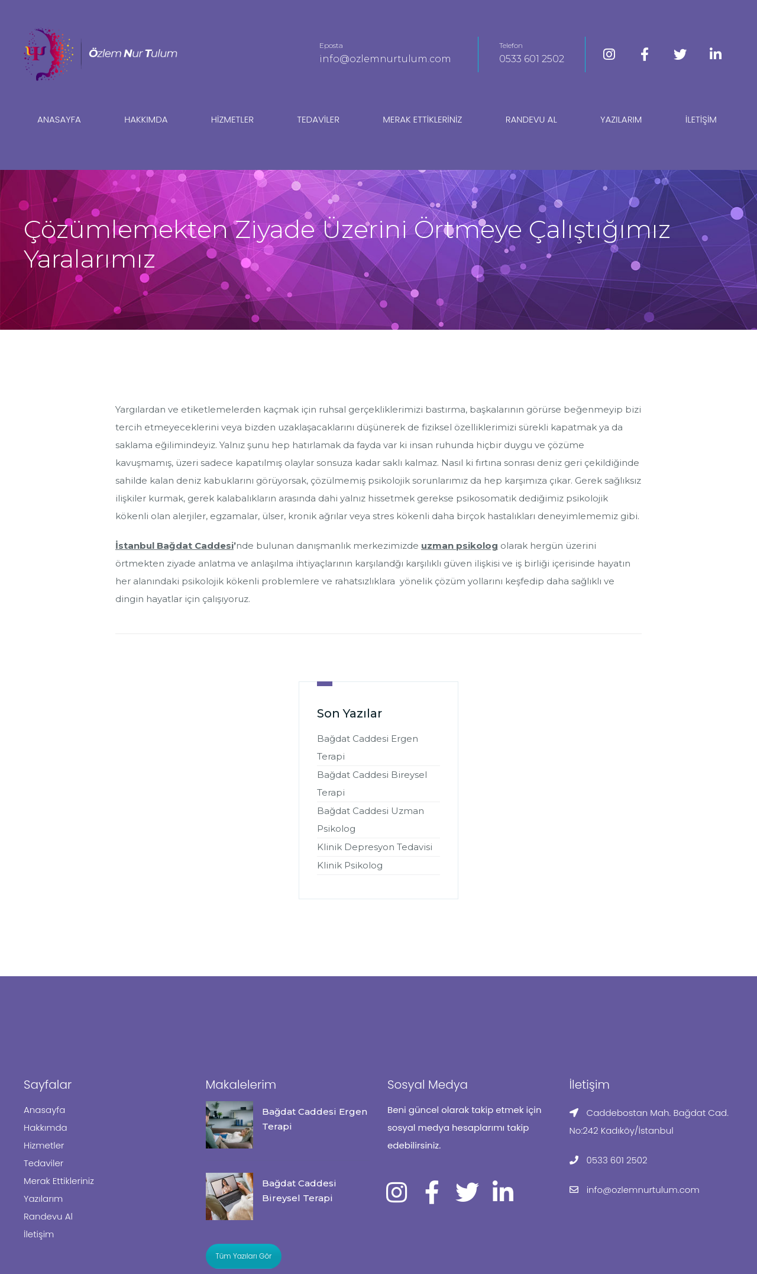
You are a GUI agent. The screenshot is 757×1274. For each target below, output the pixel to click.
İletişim (701, 119)
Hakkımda (145, 119)
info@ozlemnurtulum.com (385, 59)
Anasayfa (59, 119)
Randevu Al (531, 119)
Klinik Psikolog (350, 865)
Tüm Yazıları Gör (244, 1256)
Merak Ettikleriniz (422, 119)
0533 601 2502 (531, 59)
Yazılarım (621, 119)
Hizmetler (232, 119)
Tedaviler (318, 119)
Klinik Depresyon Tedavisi (374, 846)
